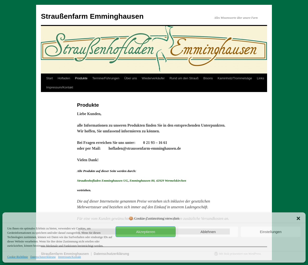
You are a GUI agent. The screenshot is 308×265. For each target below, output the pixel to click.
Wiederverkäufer (153, 78)
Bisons (208, 78)
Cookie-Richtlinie (17, 257)
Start (49, 78)
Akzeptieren (145, 232)
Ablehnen (208, 232)
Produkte (81, 78)
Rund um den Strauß (184, 78)
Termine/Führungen (106, 78)
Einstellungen (271, 232)
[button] (298, 218)
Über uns (130, 78)
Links (260, 78)
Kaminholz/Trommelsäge (235, 78)
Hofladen (64, 78)
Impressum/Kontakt (69, 257)
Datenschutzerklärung (43, 257)
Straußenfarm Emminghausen (92, 16)
